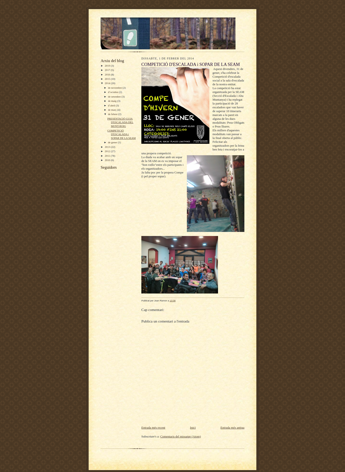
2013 (108, 146)
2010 (108, 160)
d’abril (112, 105)
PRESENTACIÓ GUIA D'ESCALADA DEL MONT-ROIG (120, 122)
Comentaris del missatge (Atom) (180, 436)
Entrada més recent (153, 427)
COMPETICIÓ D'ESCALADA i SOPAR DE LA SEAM (121, 134)
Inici (193, 427)
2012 (108, 151)
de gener (113, 142)
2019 (108, 65)
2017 (108, 70)
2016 (108, 74)
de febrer (113, 114)
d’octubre (113, 92)
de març (112, 109)
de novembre (115, 87)
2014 (108, 83)
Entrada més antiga (232, 427)
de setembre (114, 96)
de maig (112, 100)
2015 (108, 78)
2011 (108, 155)
